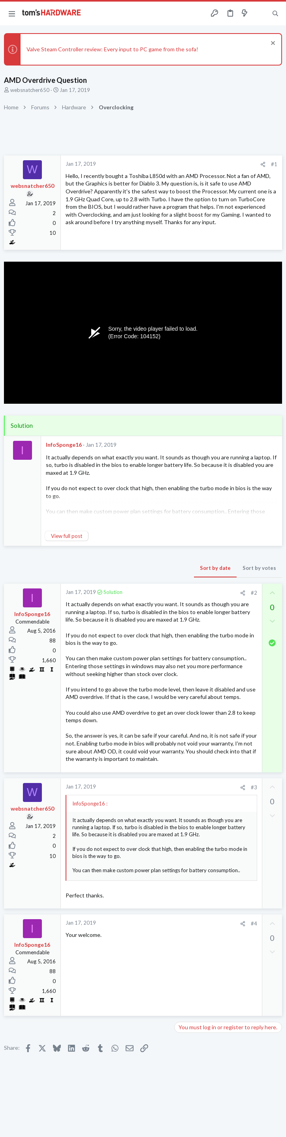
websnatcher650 (29, 90)
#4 (254, 923)
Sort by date (215, 568)
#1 (274, 164)
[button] (12, 13)
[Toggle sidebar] (260, 13)
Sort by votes (259, 568)
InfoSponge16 (64, 444)
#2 (254, 593)
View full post (66, 536)
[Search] (275, 14)
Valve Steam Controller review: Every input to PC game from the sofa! (112, 49)
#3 (254, 787)
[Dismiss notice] (272, 44)
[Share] (263, 164)
